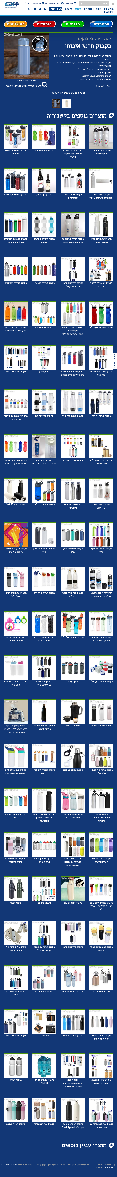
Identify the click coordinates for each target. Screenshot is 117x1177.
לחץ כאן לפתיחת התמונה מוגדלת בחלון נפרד (26, 86)
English (109, 12)
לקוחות (68, 9)
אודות (98, 9)
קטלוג (78, 9)
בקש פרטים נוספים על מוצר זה (68, 92)
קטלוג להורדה (114, 361)
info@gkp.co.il (110, 1167)
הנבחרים (88, 9)
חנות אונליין (56, 9)
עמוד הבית (109, 9)
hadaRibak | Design (9, 1165)
